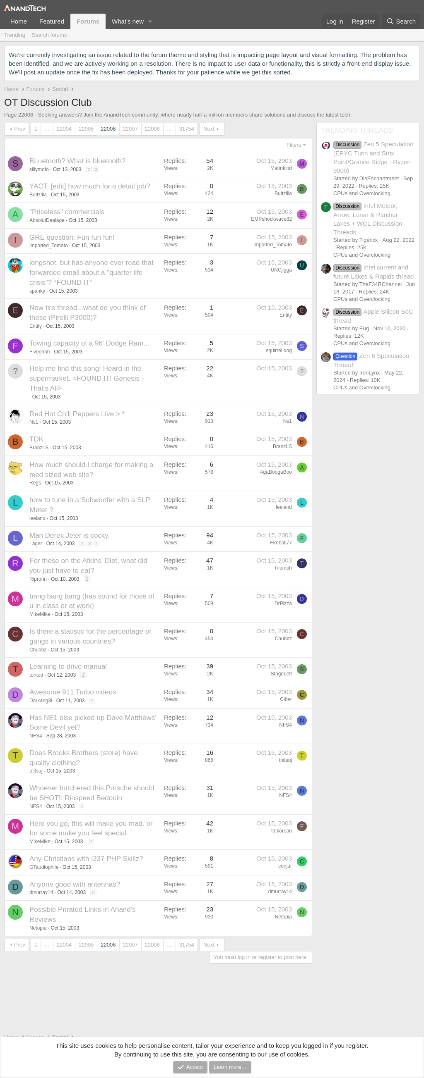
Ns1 (33, 422)
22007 (130, 129)
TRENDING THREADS (357, 130)
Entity (35, 326)
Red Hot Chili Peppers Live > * (77, 414)
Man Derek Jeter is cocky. (69, 535)
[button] (150, 21)
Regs (35, 483)
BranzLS (38, 448)
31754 (186, 129)
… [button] (47, 129)
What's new (128, 21)
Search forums (49, 35)
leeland (37, 518)
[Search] (401, 21)
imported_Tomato (48, 245)
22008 (152, 129)
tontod (36, 675)
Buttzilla (38, 195)
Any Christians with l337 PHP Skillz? (86, 859)
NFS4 (35, 736)
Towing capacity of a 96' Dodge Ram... (89, 343)
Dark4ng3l (40, 701)
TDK (36, 439)
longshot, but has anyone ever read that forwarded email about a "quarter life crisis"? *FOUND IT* (91, 272)
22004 (64, 129)
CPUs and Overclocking (361, 193)
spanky (37, 291)
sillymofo (39, 169)
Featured (51, 21)
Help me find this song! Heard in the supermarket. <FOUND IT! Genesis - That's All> (86, 378)
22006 (108, 129)
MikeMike (40, 614)
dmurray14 (41, 892)
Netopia (37, 928)
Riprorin (38, 579)
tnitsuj (35, 771)
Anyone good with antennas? (74, 884)
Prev (19, 129)
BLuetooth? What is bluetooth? (77, 161)
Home (18, 21)
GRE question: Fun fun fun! (72, 237)
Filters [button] (294, 145)
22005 (86, 129)
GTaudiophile (43, 867)
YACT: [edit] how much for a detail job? (89, 186)
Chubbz (37, 650)
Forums (88, 21)
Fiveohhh (39, 352)
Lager (35, 543)
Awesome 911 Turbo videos (72, 692)
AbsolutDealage (47, 220)
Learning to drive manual (68, 666)
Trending (14, 35)
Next (208, 129)
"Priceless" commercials (66, 212)
